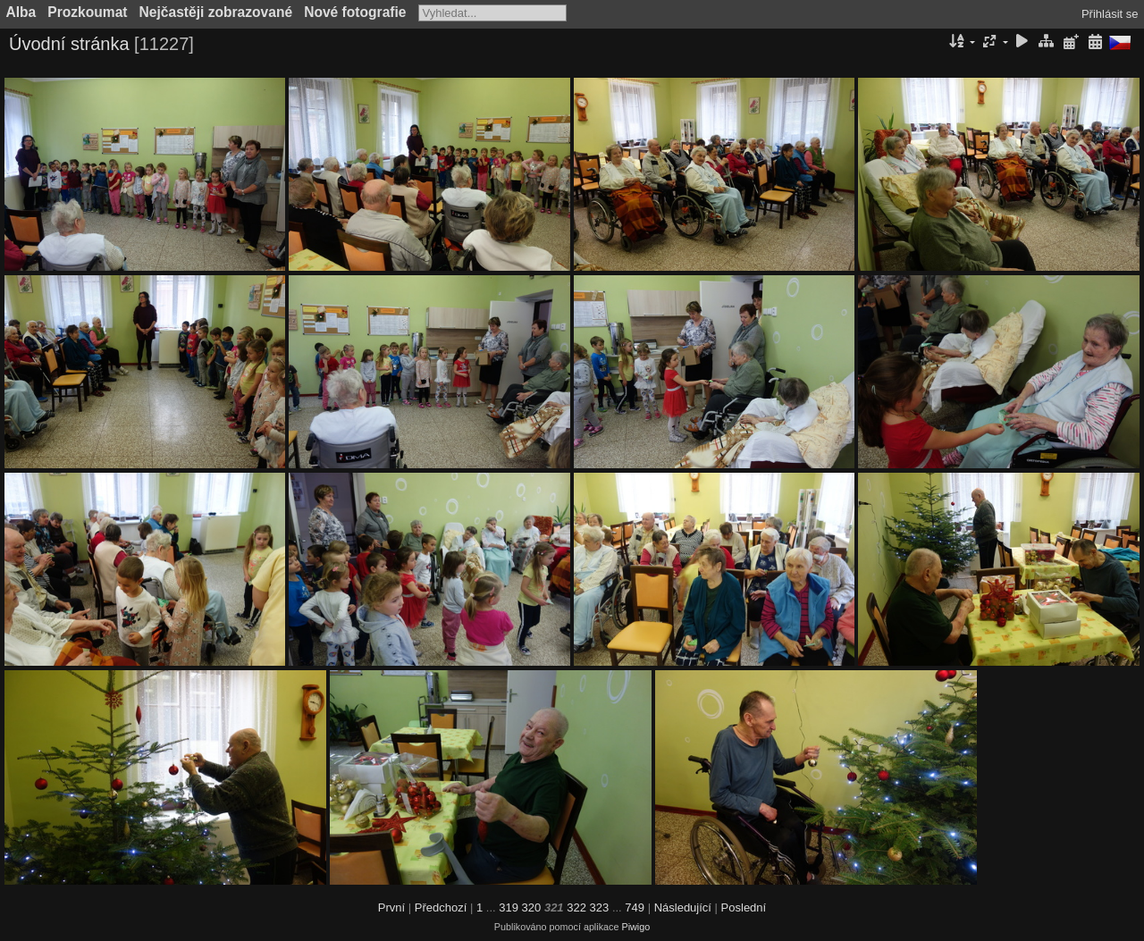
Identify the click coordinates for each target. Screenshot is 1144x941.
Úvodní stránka (69, 44)
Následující (682, 907)
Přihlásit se (1110, 14)
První (391, 907)
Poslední (744, 907)
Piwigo (635, 926)
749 (634, 907)
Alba (21, 12)
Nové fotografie (355, 12)
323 (600, 907)
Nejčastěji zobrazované (216, 12)
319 (508, 907)
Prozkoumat (87, 12)
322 (576, 907)
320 (532, 907)
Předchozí (441, 907)
